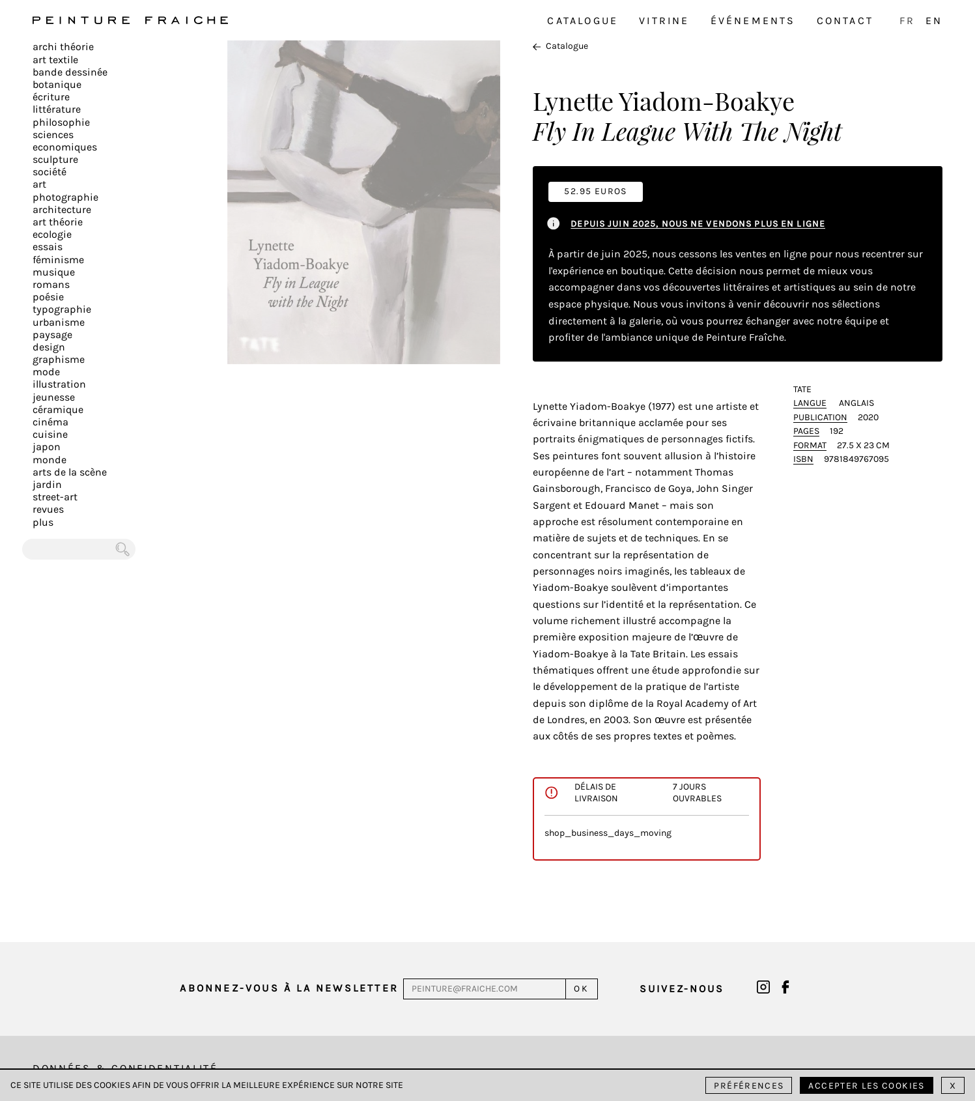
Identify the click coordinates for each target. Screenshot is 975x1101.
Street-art (55, 497)
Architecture (62, 209)
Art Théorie (58, 222)
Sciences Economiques (65, 140)
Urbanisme (59, 322)
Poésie (48, 297)
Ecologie (52, 234)
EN (934, 20)
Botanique (57, 84)
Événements (753, 20)
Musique (54, 272)
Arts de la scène (70, 472)
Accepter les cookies (866, 1086)
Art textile (55, 59)
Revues (48, 509)
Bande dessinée (70, 72)
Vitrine (664, 20)
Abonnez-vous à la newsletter (289, 988)
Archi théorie (63, 46)
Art (39, 184)
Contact (845, 20)
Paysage (52, 334)
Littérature (57, 109)
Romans (51, 284)
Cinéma (50, 422)
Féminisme (58, 259)
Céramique (58, 409)
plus (43, 522)
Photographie (65, 197)
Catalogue (582, 20)
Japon (47, 446)
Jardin (47, 484)
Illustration (59, 384)
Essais (48, 246)
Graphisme (59, 359)
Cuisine (50, 434)
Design (49, 347)
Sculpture (55, 159)
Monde (49, 459)
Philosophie (61, 122)
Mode (46, 371)
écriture (51, 97)
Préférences (749, 1086)
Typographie (62, 309)
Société (49, 171)
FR (907, 20)
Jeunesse (54, 397)
